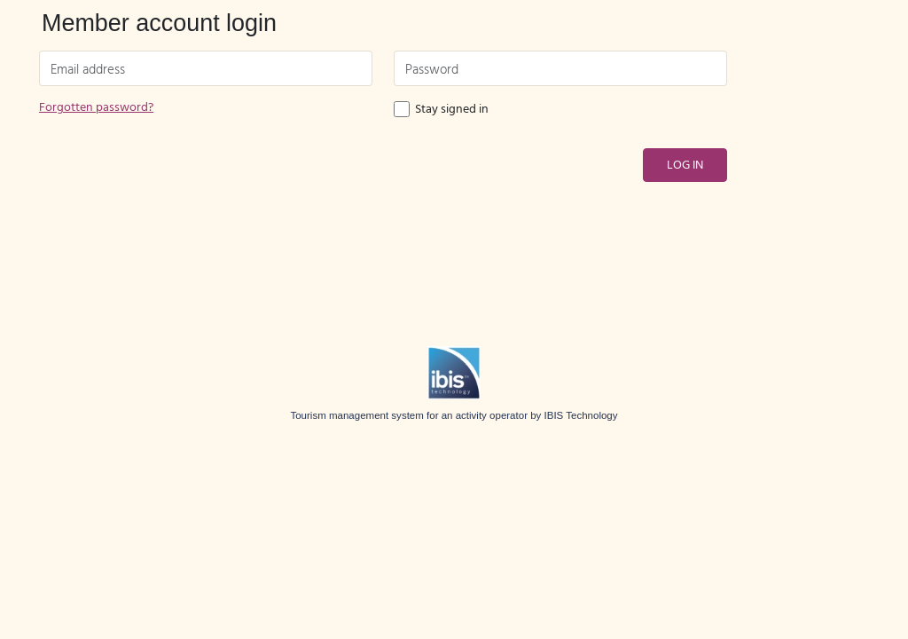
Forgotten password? (96, 108)
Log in (685, 165)
